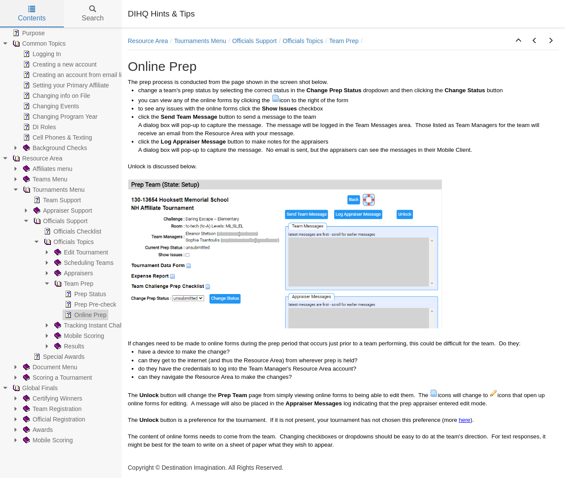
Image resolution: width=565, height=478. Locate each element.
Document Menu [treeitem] (49, 367)
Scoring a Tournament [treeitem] (56, 377)
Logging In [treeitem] (41, 54)
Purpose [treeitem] (28, 33)
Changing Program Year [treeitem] (59, 116)
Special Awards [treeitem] (58, 356)
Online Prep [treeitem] (84, 315)
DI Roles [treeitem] (38, 127)
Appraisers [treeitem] (73, 273)
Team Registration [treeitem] (51, 409)
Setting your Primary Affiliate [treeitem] (65, 85)
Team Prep (344, 40)
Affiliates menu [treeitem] (47, 169)
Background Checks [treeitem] (54, 148)
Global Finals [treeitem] (34, 388)
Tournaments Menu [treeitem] (53, 189)
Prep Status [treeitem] (84, 294)
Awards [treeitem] (37, 430)
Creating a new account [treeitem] (58, 64)
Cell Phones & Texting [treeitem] (56, 137)
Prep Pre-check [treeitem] (89, 304)
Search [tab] (93, 14)
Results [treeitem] (68, 346)
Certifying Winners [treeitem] (51, 398)
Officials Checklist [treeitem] (71, 231)
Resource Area (148, 40)
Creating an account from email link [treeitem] (74, 75)
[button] (518, 41)
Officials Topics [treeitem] (68, 242)
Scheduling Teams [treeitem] (83, 262)
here (465, 420)
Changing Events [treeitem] (50, 106)
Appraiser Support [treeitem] (62, 210)
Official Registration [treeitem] (53, 419)
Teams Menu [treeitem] (44, 179)
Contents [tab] (32, 14)
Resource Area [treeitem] (37, 158)
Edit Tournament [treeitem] (80, 252)
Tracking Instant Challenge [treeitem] (94, 325)
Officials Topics (303, 40)
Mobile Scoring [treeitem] (78, 336)
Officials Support (254, 40)
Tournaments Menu (200, 40)
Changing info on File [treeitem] (55, 95)
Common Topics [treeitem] (38, 43)
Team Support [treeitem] (56, 200)
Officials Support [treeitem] (59, 221)
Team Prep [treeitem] (73, 283)
